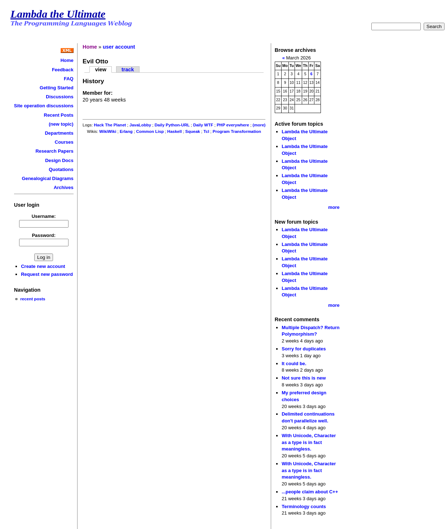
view (100, 69)
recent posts (32, 298)
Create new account (43, 266)
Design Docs (59, 160)
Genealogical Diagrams (47, 178)
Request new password (47, 274)
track (128, 69)
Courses (64, 142)
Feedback (63, 69)
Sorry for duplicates (304, 348)
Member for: (97, 93)
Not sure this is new (304, 378)
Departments (59, 133)
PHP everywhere (233, 125)
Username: (44, 216)
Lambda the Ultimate (58, 14)
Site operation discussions (44, 105)
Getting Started (57, 87)
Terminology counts (304, 506)
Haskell (174, 131)
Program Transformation (237, 131)
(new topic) (61, 124)
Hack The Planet (110, 125)
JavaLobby (140, 125)
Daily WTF (203, 125)
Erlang (126, 131)
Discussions (59, 96)
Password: (44, 235)
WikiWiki (107, 131)
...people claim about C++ (310, 491)
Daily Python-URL (172, 125)
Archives (64, 187)
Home (67, 60)
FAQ (69, 78)
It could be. (294, 363)
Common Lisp (150, 131)
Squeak (192, 131)
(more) (259, 125)
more (334, 207)
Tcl (206, 131)
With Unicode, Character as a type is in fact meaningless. (309, 442)
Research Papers (55, 151)
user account (119, 47)
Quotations (61, 169)
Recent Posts (59, 115)
